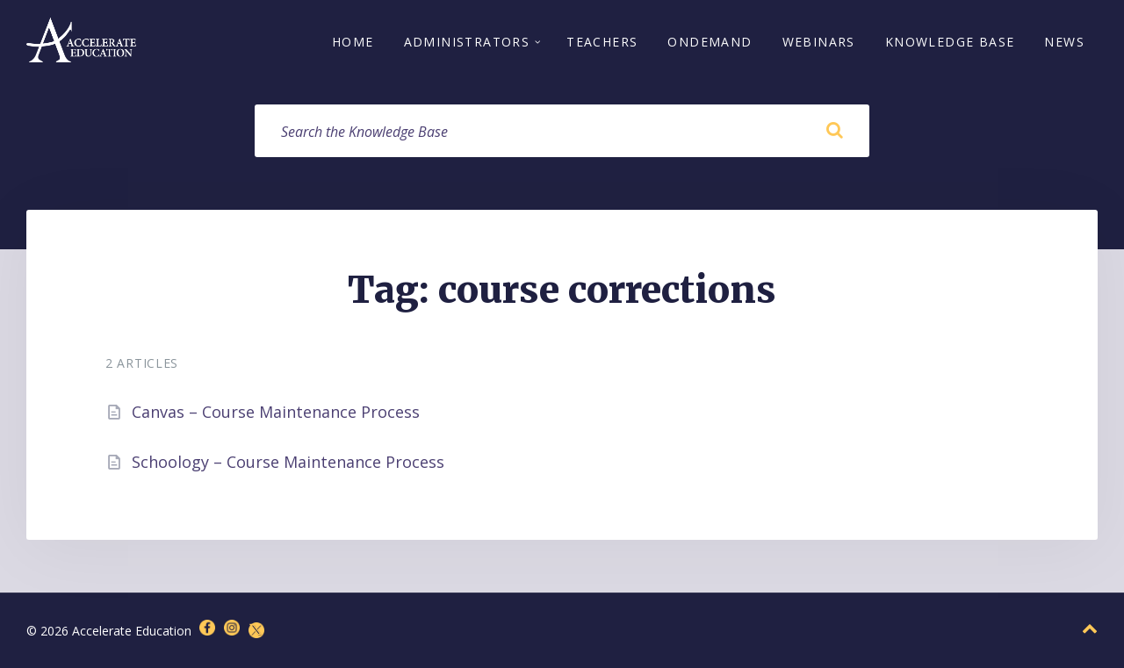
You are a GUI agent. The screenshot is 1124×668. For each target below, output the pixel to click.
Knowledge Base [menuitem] (950, 41)
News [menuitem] (1064, 41)
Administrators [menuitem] (467, 41)
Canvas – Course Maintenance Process (276, 411)
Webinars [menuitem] (818, 41)
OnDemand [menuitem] (709, 41)
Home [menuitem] (353, 41)
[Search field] (562, 130)
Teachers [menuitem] (602, 41)
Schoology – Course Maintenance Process (288, 461)
